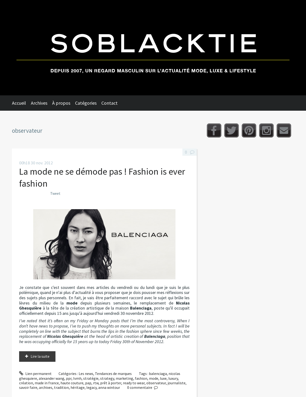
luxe (163, 378)
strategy (107, 378)
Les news (86, 373)
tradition (61, 387)
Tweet (55, 193)
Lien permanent (35, 373)
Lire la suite (40, 356)
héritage (78, 387)
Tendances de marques (113, 373)
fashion (141, 378)
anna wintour (109, 387)
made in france (47, 382)
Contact (109, 103)
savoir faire (28, 387)
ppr (68, 378)
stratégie (90, 378)
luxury (173, 378)
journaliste (177, 382)
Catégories (86, 103)
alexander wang (51, 378)
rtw (95, 382)
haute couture (71, 382)
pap (88, 382)
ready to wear (134, 382)
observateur (156, 382)
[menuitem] (21, 103)
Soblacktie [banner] (153, 47)
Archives (39, 103)
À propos (61, 103)
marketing (124, 378)
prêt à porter (110, 382)
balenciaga (158, 373)
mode (153, 378)
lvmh (77, 378)
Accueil (19, 103)
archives (45, 387)
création (26, 382)
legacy (91, 387)
